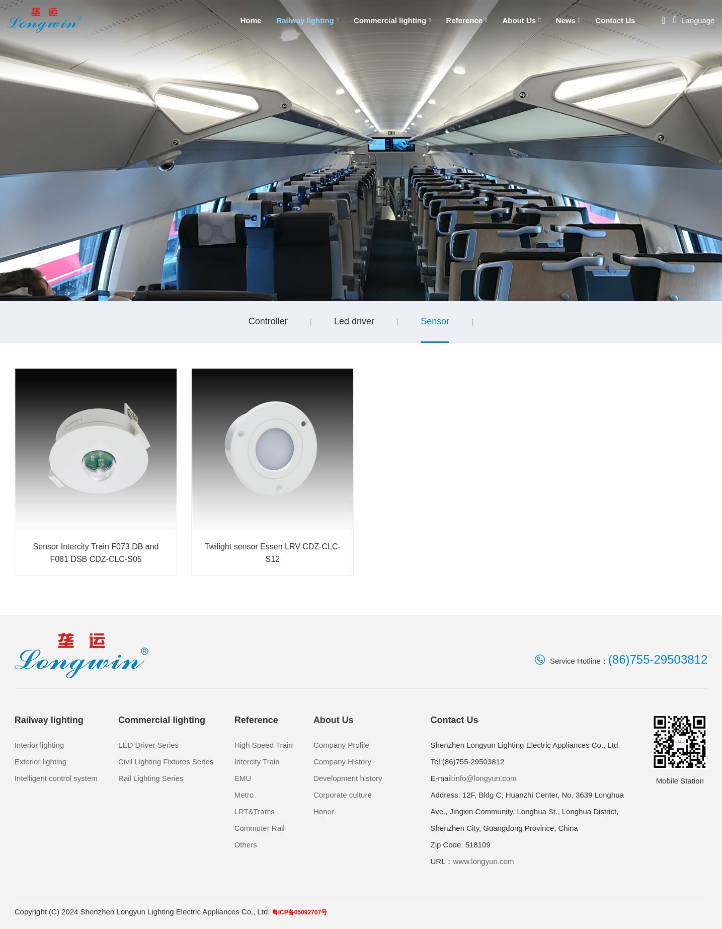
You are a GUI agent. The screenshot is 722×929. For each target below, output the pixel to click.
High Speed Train (263, 745)
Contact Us (615, 20)
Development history (347, 778)
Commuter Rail (259, 828)
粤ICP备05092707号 (299, 912)
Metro (244, 795)
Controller (268, 321)
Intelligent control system (56, 778)
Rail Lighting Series (150, 778)
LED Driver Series (148, 745)
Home (251, 20)
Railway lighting (307, 20)
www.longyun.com (483, 861)
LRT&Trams (254, 811)
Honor (323, 811)
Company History (342, 761)
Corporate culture (342, 795)
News (568, 20)
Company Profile (341, 745)
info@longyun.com (485, 778)
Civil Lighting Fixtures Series (165, 761)
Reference (467, 20)
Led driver (354, 321)
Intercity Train (257, 761)
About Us (522, 20)
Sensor (435, 321)
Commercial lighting (392, 20)
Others (245, 844)
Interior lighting (39, 745)
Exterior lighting (40, 761)
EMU (242, 778)
